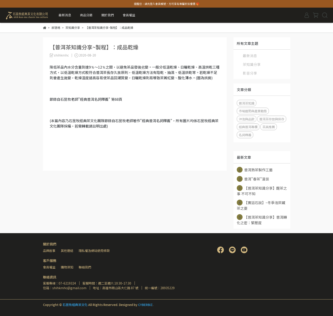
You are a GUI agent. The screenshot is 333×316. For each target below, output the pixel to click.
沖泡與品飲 (246, 119)
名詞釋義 (245, 134)
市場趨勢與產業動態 (253, 111)
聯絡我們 (85, 267)
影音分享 (250, 73)
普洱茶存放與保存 (271, 119)
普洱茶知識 (246, 103)
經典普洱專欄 (248, 126)
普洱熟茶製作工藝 (255, 170)
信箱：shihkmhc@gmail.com (64, 288)
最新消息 (65, 15)
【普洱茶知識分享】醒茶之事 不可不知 (262, 190)
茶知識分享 (252, 64)
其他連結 (67, 250)
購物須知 (67, 267)
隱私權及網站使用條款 (94, 250)
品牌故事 (49, 250)
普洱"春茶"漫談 (253, 179)
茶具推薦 (268, 126)
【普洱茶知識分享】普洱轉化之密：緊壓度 (262, 219)
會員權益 (49, 267)
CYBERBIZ (145, 304)
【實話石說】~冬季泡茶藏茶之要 (261, 205)
